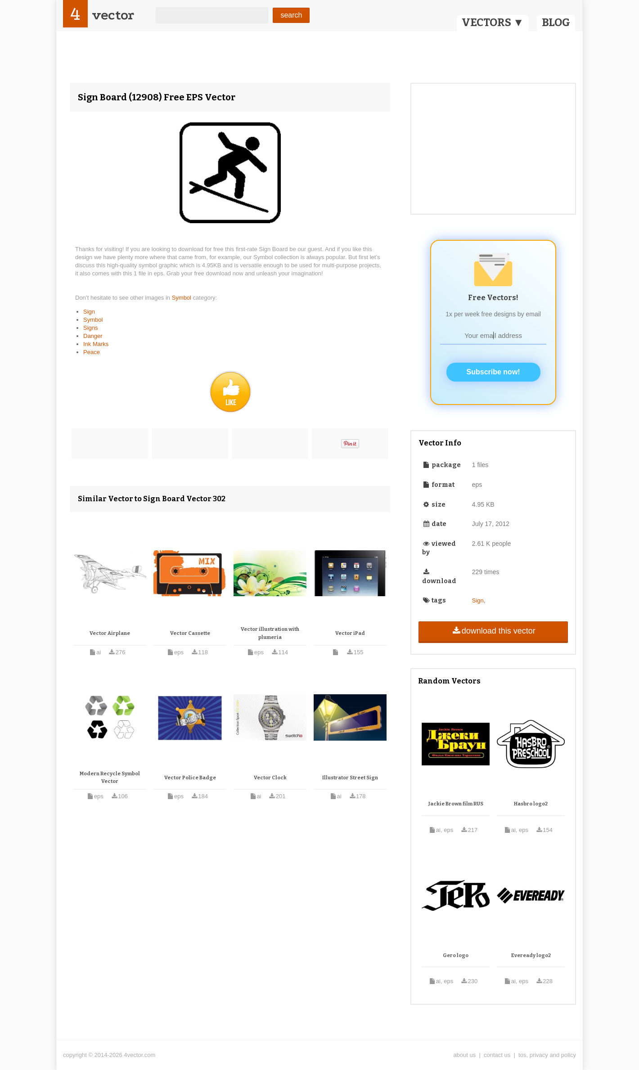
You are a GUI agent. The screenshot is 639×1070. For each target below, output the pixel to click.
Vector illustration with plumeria (270, 633)
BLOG (556, 22)
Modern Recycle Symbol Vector (110, 778)
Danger (93, 336)
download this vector (493, 630)
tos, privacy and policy (547, 1055)
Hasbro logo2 (531, 804)
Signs (90, 327)
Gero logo (455, 955)
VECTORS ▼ (493, 22)
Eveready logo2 (531, 955)
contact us (497, 1055)
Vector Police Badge (190, 778)
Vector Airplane (110, 633)
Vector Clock (270, 778)
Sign (89, 311)
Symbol (182, 297)
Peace (91, 352)
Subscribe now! (493, 372)
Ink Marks (95, 344)
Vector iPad (350, 633)
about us (464, 1055)
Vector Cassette (190, 633)
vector (113, 15)
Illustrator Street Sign (350, 778)
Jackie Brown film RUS (455, 804)
